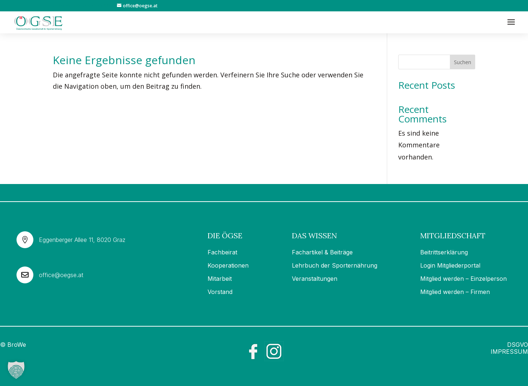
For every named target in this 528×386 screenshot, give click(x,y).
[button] (16, 370)
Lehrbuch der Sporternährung (334, 265)
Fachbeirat (222, 252)
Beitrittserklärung (444, 252)
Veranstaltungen (314, 278)
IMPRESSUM (509, 351)
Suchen (462, 62)
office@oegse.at (61, 275)
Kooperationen (228, 265)
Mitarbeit (220, 278)
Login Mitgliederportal (450, 265)
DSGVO (517, 344)
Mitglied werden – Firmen (455, 291)
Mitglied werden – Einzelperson (463, 278)
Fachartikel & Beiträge (322, 252)
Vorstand (220, 291)
